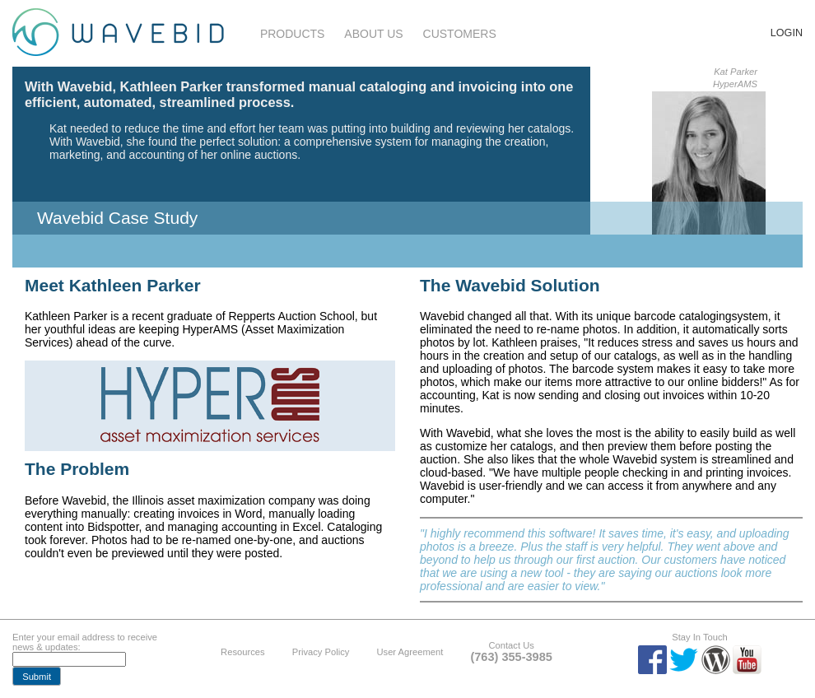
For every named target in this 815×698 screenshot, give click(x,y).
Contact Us (510, 645)
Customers (459, 33)
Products (292, 33)
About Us (373, 33)
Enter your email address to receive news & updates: (84, 642)
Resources (242, 652)
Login (787, 33)
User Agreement (409, 652)
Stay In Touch (700, 637)
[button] (36, 676)
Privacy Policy (321, 652)
